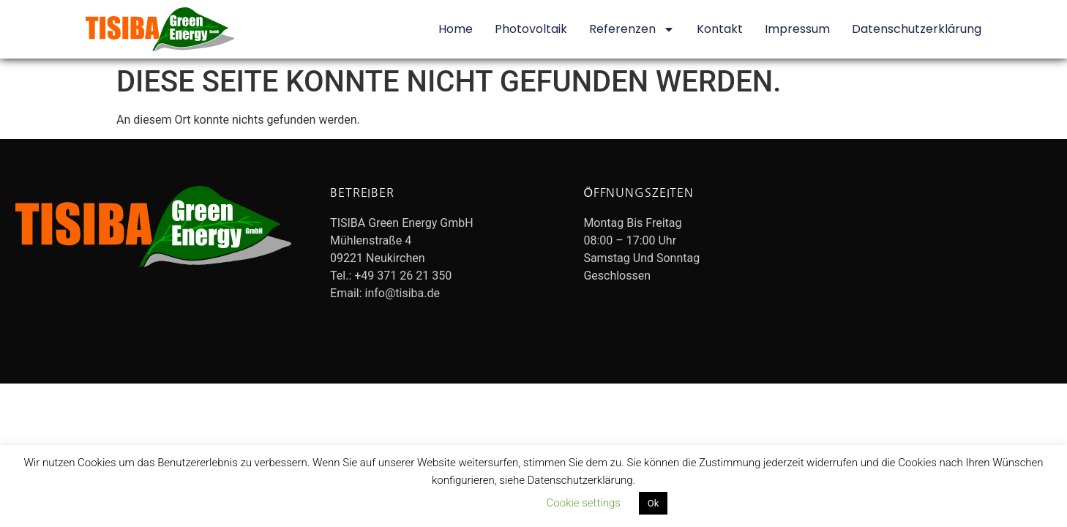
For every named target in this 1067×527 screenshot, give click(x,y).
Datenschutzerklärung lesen (462, 502)
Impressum (797, 28)
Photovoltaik (531, 28)
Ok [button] (653, 503)
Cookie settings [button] (584, 502)
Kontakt (720, 28)
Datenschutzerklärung (916, 28)
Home (455, 28)
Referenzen (632, 29)
